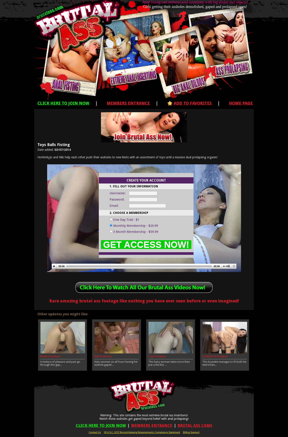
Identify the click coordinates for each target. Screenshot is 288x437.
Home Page (241, 103)
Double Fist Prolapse (215, 356)
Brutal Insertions (50, 356)
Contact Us (95, 432)
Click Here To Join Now (63, 103)
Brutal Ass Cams (195, 425)
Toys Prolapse (157, 356)
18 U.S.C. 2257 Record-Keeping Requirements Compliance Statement (142, 432)
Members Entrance (128, 103)
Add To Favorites (193, 103)
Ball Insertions (103, 356)
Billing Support (191, 432)
